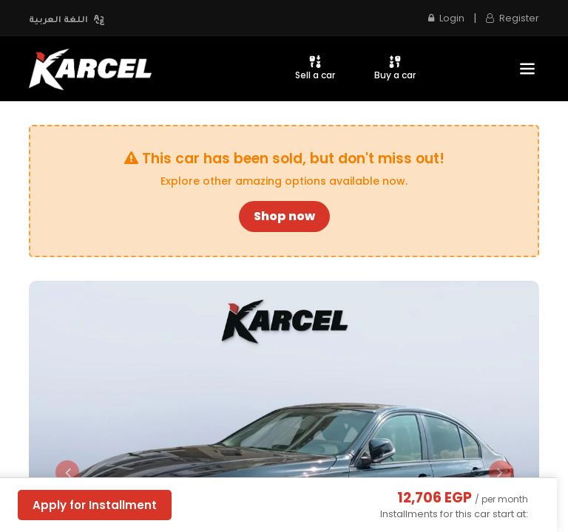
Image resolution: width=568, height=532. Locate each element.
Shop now (284, 216)
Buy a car (395, 67)
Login (446, 18)
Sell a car (315, 67)
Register (512, 18)
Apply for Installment (95, 505)
